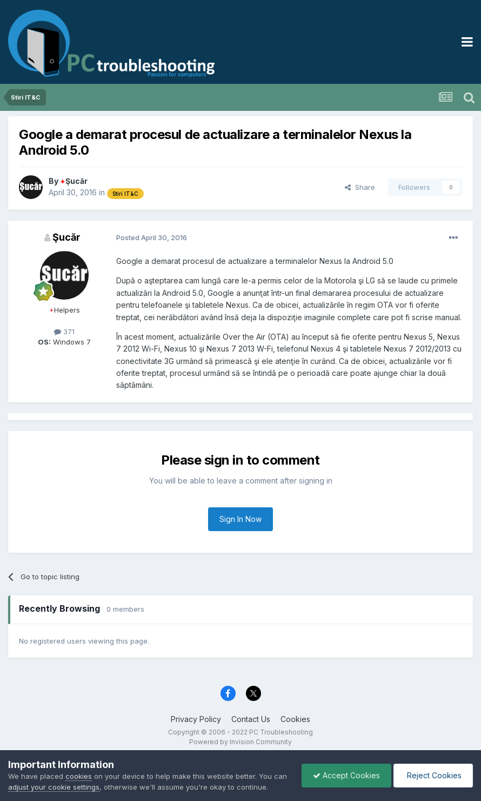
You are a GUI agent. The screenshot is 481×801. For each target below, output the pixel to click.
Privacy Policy (196, 719)
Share (360, 187)
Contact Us (250, 719)
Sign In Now (240, 519)
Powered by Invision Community (240, 742)
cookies (78, 776)
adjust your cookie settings (53, 787)
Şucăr (74, 181)
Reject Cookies (433, 775)
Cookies (295, 719)
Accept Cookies (346, 775)
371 (64, 331)
